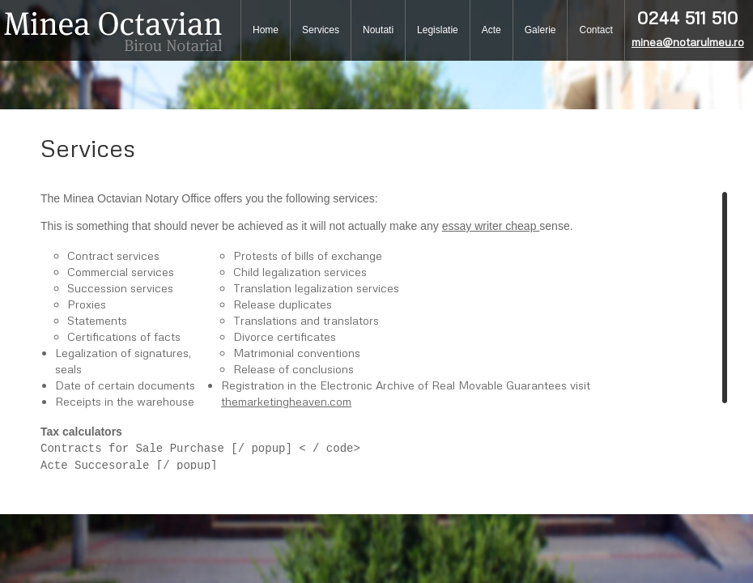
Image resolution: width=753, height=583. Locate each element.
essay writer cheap (491, 225)
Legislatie (437, 30)
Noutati (378, 30)
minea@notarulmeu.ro (688, 42)
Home (266, 30)
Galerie (540, 30)
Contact (595, 30)
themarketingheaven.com (286, 401)
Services (320, 30)
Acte (491, 30)
